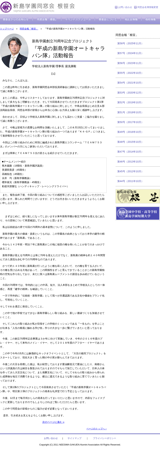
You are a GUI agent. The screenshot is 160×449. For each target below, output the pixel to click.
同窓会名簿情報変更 (147, 7)
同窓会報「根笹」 (29, 28)
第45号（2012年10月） (130, 171)
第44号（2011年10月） (130, 181)
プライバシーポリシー (104, 438)
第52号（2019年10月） (130, 102)
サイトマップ (74, 438)
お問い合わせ (125, 7)
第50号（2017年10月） (130, 122)
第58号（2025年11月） (130, 43)
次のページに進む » (53, 422)
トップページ (7, 28)
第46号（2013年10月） (130, 161)
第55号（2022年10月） (130, 72)
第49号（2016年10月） (130, 131)
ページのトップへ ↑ (96, 428)
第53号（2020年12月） (130, 92)
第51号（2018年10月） (130, 112)
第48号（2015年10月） (130, 141)
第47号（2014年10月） (130, 151)
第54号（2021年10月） (130, 82)
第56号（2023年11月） (130, 63)
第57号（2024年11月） (130, 53)
